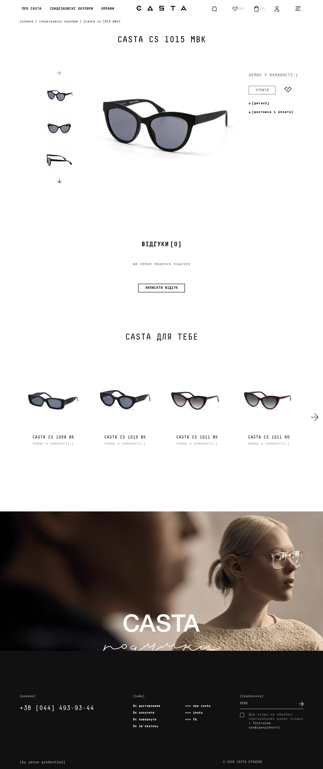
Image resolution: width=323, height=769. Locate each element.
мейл (244, 703)
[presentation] (315, 417)
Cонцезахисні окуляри (58, 21)
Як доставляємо (146, 706)
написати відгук (161, 288)
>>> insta (194, 712)
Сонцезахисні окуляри (71, 9)
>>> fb (191, 719)
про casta (30, 9)
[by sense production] (42, 762)
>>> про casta (198, 706)
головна (26, 21)
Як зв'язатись (145, 726)
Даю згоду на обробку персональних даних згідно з (271, 721)
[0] (161, 244)
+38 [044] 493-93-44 (57, 708)
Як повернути (144, 719)
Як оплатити (143, 712)
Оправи (107, 9)
